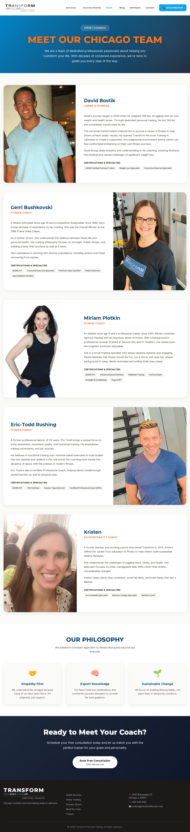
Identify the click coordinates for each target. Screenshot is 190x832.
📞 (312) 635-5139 (173, 7)
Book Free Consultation (95, 762)
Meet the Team (73, 809)
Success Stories (92, 7)
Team (110, 7)
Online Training (73, 799)
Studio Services (73, 795)
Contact (149, 7)
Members (135, 7)
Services (72, 7)
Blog (122, 7)
